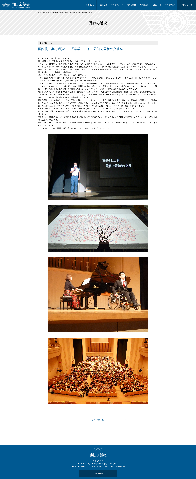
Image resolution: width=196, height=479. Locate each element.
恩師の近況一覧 (98, 420)
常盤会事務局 (170, 5)
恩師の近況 (144, 5)
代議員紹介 (102, 5)
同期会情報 (131, 5)
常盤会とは (90, 5)
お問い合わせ (187, 5)
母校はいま (156, 5)
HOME (40, 12)
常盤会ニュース (117, 5)
